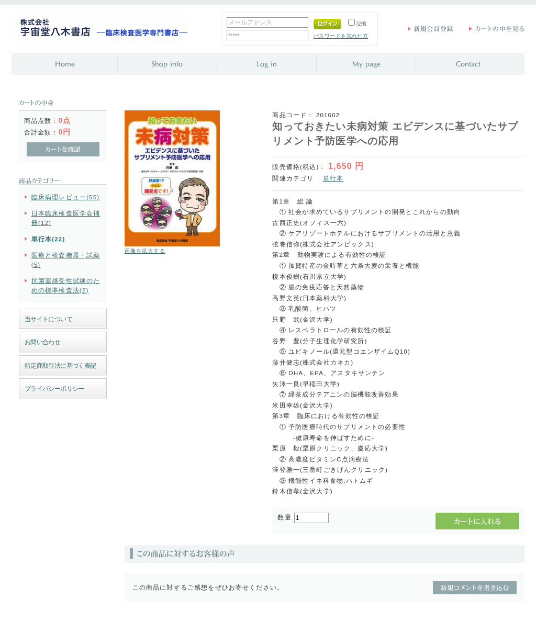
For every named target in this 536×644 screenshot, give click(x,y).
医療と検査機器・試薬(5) (65, 259)
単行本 (333, 178)
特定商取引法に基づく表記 (60, 365)
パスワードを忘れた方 (341, 36)
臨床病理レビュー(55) (65, 197)
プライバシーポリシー (54, 388)
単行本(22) (48, 238)
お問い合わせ (43, 341)
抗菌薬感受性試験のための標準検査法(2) (65, 285)
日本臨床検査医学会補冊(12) (65, 217)
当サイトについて (48, 318)
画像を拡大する (145, 251)
